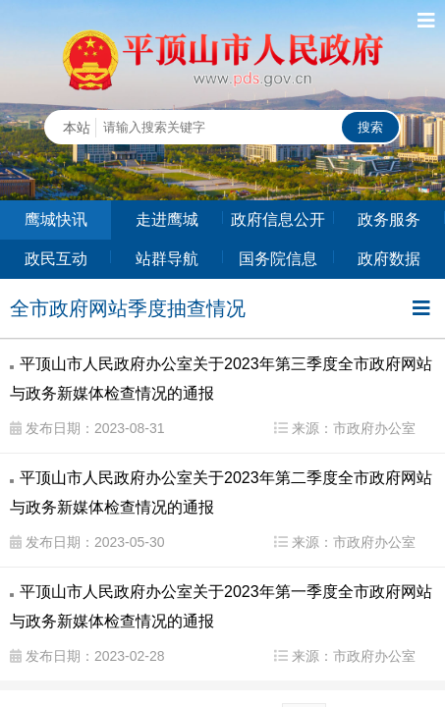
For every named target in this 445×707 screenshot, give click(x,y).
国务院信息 (278, 258)
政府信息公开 (278, 219)
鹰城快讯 (56, 219)
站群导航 (167, 258)
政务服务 (389, 219)
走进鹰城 (167, 219)
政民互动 (56, 258)
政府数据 (389, 258)
